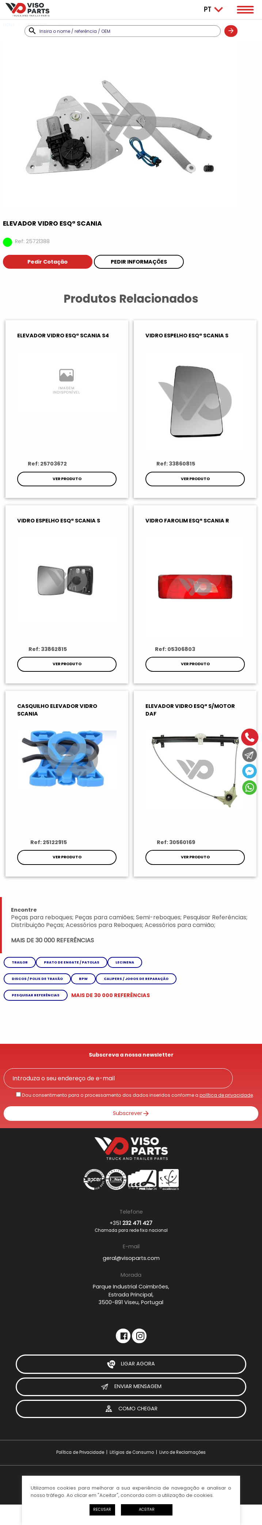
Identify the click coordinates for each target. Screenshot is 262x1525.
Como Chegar (130, 1409)
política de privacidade (226, 1095)
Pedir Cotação (47, 261)
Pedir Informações (139, 261)
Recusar (102, 1509)
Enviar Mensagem (131, 1386)
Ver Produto (67, 479)
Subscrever (131, 1113)
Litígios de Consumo (132, 1452)
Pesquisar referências (36, 995)
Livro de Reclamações (182, 1452)
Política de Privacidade (80, 1452)
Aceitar (147, 1509)
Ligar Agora (131, 1364)
